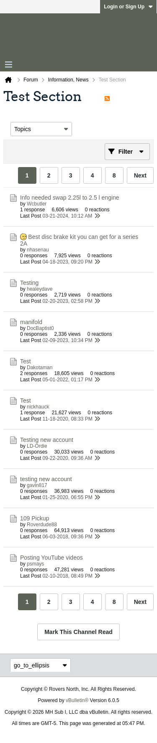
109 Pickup (34, 518)
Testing (29, 282)
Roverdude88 (42, 524)
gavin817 (37, 485)
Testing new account (46, 439)
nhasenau (38, 250)
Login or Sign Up (128, 7)
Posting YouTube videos (51, 557)
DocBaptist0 (40, 328)
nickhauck (38, 407)
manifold (31, 322)
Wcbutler (36, 204)
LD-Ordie (37, 446)
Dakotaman (39, 367)
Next (140, 175)
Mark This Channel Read (78, 632)
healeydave (39, 289)
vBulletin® (77, 700)
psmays (35, 564)
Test (25, 361)
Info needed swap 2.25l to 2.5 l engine (69, 197)
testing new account (46, 479)
